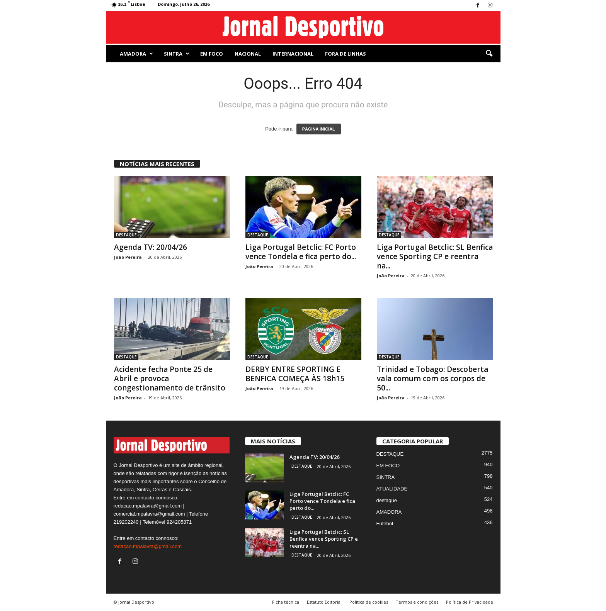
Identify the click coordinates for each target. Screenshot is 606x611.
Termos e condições (417, 602)
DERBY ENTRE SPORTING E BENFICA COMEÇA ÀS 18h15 (294, 374)
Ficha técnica (285, 602)
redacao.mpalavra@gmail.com (148, 546)
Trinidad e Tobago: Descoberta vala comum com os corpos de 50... (432, 378)
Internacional (292, 53)
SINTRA (176, 53)
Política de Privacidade (469, 602)
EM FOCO (211, 53)
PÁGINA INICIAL (318, 129)
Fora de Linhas (345, 53)
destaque (386, 500)
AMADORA (136, 53)
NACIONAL (248, 53)
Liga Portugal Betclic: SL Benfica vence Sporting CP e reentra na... (435, 256)
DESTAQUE (126, 235)
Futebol (384, 523)
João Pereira (128, 257)
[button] (488, 53)
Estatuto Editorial (324, 602)
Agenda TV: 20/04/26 (150, 247)
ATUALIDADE (392, 489)
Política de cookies (368, 602)
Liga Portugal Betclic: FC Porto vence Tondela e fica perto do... (300, 251)
